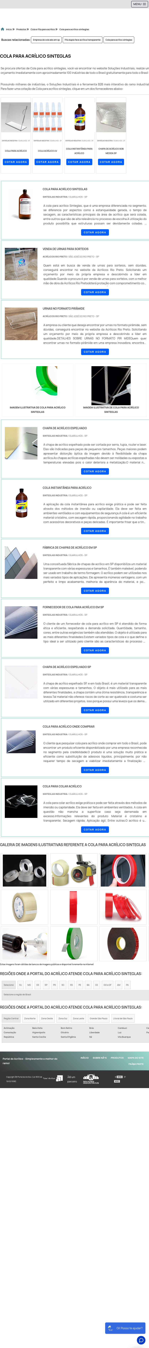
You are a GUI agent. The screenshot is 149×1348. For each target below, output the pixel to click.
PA (127, 984)
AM (118, 984)
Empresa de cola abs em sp (46, 39)
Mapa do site (136, 1057)
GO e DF (108, 984)
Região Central (11, 1018)
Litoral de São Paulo (123, 1018)
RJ (20, 984)
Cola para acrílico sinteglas (119, 39)
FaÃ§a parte (136, 1064)
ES (38, 984)
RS (71, 984)
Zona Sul (62, 1018)
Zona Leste (78, 1018)
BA (88, 984)
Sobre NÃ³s (100, 1057)
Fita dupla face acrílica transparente (83, 39)
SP (46, 984)
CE (96, 984)
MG (29, 984)
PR (54, 984)
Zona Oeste (47, 1018)
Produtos (117, 1057)
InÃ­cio (85, 1057)
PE (80, 984)
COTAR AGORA (16, 162)
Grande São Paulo (98, 1018)
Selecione (9, 984)
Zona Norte (29, 1018)
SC (62, 984)
